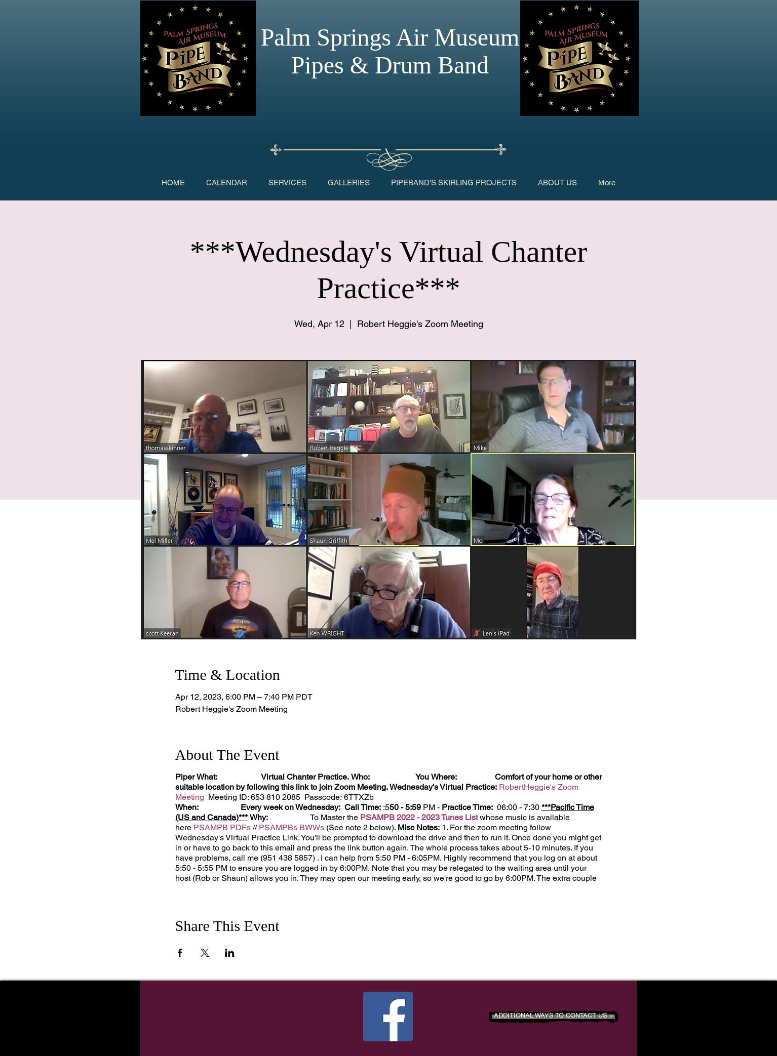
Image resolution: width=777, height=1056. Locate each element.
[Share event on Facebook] (180, 953)
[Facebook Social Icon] (388, 1016)
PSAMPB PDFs (222, 827)
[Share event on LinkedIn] (230, 953)
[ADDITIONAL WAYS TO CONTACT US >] (553, 1016)
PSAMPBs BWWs (291, 827)
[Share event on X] (205, 953)
